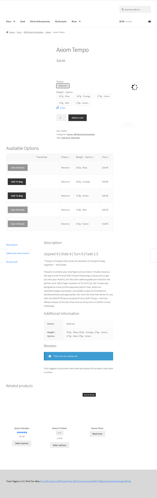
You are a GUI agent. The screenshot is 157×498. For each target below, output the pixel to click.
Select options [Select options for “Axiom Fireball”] (59, 445)
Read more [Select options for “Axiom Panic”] (97, 433)
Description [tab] (12, 244)
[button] (62, 86)
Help (128, 481)
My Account (61, 21)
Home (12, 32)
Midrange (75, 137)
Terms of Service (83, 481)
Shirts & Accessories (40, 21)
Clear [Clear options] (62, 107)
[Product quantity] (61, 117)
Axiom (48, 32)
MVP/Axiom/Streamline (33, 32)
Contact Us (52, 481)
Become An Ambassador (113, 481)
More (74, 21)
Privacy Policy (67, 481)
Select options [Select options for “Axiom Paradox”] (22, 443)
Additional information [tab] (17, 253)
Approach (65, 137)
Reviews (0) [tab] (11, 261)
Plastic (59, 81)
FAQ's (96, 481)
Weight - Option (64, 92)
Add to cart (77, 117)
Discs (8, 21)
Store (43, 481)
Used (22, 21)
